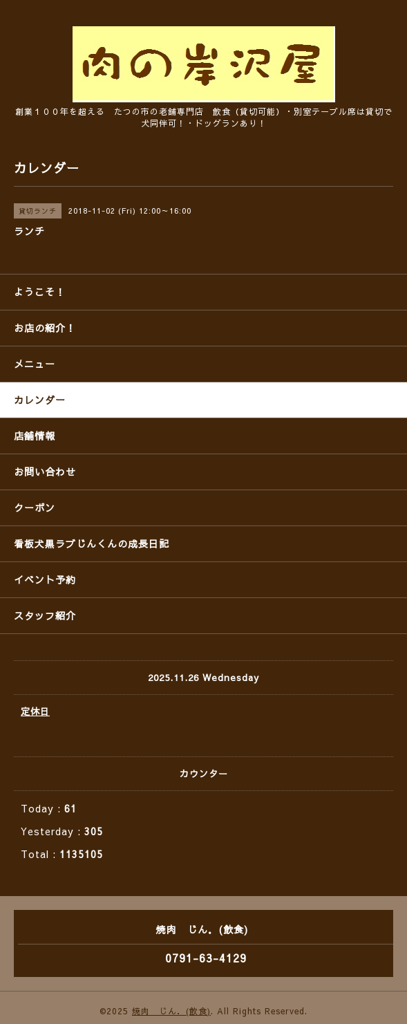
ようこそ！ (40, 292)
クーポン (34, 507)
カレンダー (40, 400)
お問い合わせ (45, 471)
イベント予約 (45, 579)
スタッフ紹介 (45, 615)
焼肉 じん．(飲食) (171, 1010)
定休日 (35, 711)
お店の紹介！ (45, 328)
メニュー (34, 364)
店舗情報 (34, 436)
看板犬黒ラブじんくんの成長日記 (91, 543)
